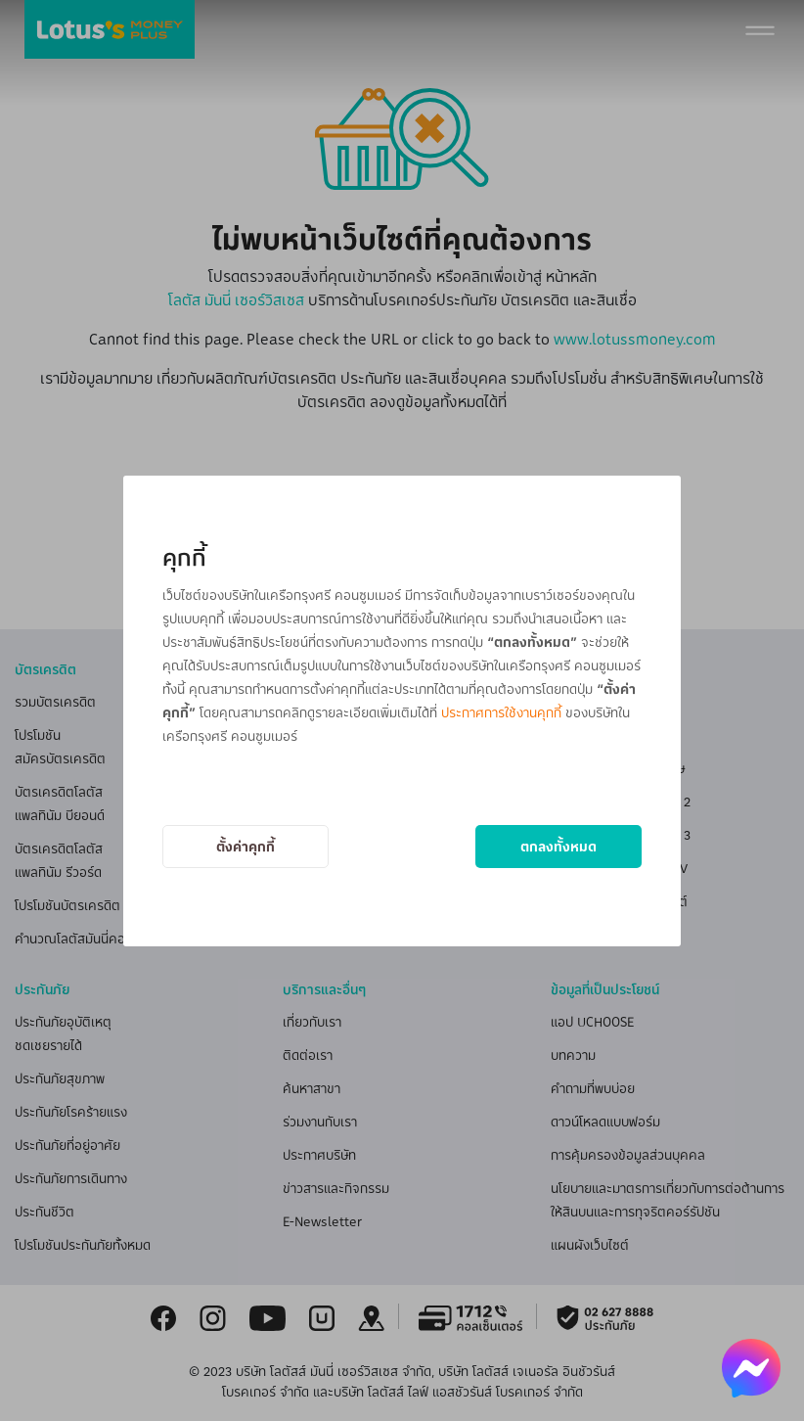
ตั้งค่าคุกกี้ (245, 846)
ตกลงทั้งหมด (558, 846)
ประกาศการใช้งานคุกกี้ (501, 712)
